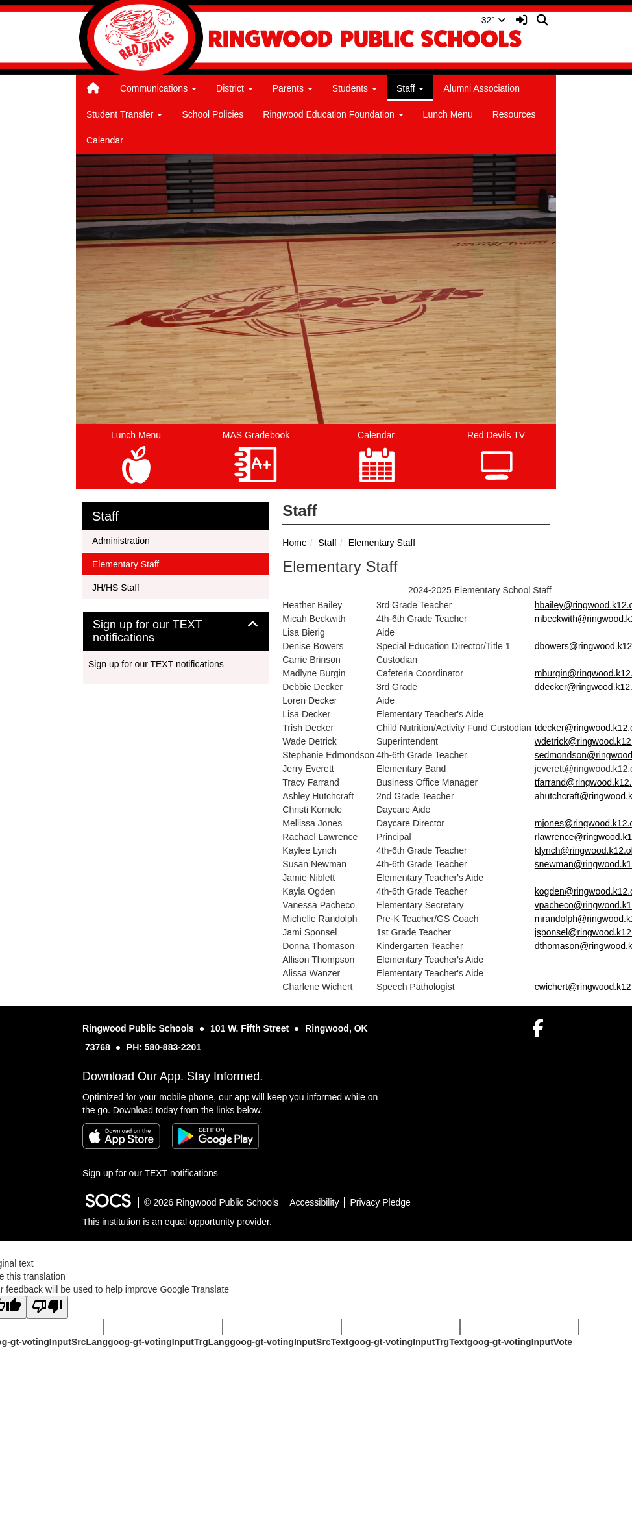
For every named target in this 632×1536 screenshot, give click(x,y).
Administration (120, 540)
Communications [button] (158, 88)
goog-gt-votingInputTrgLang (169, 1342)
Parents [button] (293, 88)
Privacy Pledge (380, 1202)
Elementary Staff (381, 543)
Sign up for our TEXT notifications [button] (147, 631)
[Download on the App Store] (121, 1136)
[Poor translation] (47, 1307)
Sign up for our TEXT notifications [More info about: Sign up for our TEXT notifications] (156, 664)
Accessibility (314, 1202)
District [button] (234, 88)
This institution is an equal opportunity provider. (177, 1222)
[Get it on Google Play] (215, 1136)
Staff (327, 543)
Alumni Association (481, 88)
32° (493, 20)
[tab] (176, 631)
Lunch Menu (448, 114)
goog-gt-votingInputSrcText (289, 1342)
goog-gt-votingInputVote (519, 1342)
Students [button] (354, 88)
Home (294, 543)
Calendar (104, 140)
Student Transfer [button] (124, 114)
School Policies (212, 114)
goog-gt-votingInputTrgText (407, 1342)
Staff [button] (410, 88)
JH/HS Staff (115, 586)
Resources (514, 114)
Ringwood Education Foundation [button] (333, 114)
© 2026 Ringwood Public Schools (211, 1202)
